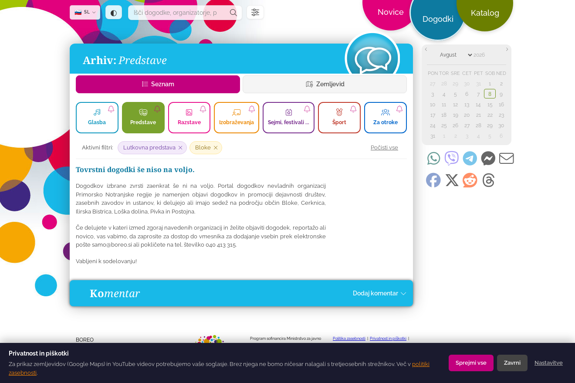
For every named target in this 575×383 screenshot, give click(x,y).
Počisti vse (384, 147)
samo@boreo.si (112, 244)
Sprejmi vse (471, 362)
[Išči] (233, 13)
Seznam (158, 84)
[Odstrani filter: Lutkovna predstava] (152, 147)
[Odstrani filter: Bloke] (205, 147)
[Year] (484, 55)
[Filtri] (255, 12)
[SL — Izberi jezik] (85, 12)
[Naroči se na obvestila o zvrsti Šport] (353, 109)
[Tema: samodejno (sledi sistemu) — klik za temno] (113, 12)
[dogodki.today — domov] (213, 22)
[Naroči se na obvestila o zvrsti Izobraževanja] (251, 109)
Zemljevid (325, 84)
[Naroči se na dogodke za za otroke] (399, 109)
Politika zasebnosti (349, 338)
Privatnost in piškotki (388, 338)
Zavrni (512, 362)
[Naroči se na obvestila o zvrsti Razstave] (203, 109)
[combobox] (177, 13)
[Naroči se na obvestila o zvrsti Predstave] (157, 109)
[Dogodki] (372, 58)
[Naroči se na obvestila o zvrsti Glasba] (111, 109)
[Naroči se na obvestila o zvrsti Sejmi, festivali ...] (307, 109)
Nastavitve (548, 362)
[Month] (456, 54)
